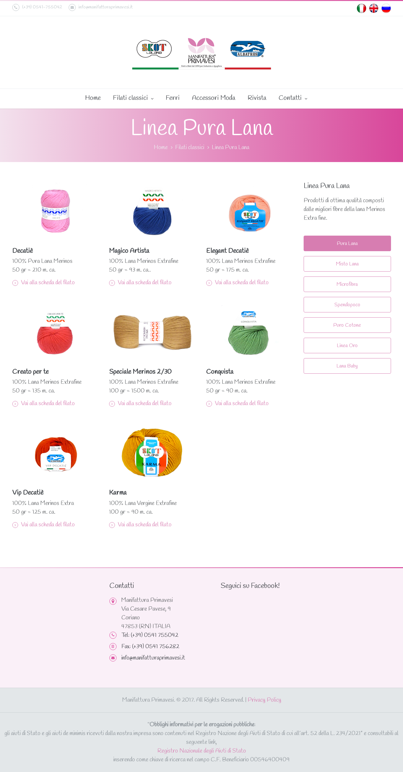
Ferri (173, 98)
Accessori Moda (213, 98)
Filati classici (133, 98)
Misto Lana (347, 264)
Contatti (293, 98)
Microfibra (347, 284)
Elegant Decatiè (227, 251)
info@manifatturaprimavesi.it (101, 7)
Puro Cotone (347, 325)
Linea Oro (347, 345)
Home (93, 98)
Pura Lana (347, 243)
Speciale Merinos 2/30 (140, 372)
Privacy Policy (264, 700)
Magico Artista (129, 251)
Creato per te (30, 372)
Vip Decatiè (27, 492)
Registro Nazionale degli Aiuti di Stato (201, 751)
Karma (118, 492)
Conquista (219, 372)
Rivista (257, 98)
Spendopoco (347, 304)
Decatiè (22, 251)
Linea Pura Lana (230, 147)
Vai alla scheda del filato (43, 283)
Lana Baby (347, 366)
